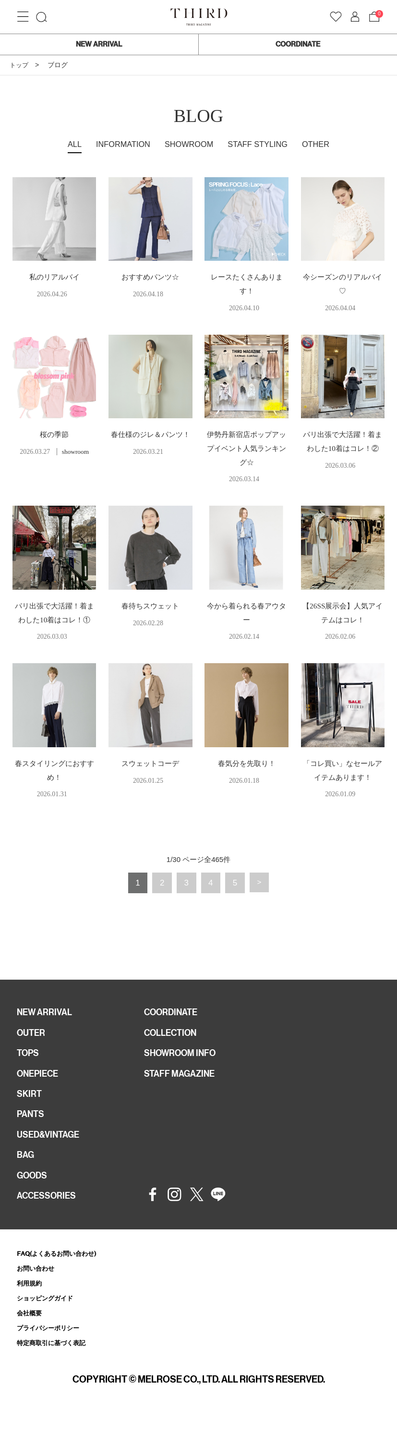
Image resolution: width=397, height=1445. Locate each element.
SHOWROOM (188, 144)
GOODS (34, 1201)
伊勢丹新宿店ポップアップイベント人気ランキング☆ (246, 448)
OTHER (325, 144)
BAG (26, 1179)
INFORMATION (117, 144)
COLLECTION (173, 1050)
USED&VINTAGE (51, 1158)
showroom (75, 451)
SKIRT (30, 1114)
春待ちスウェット (150, 606)
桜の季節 (54, 434)
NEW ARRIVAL (99, 44)
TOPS (29, 1071)
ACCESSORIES (49, 1222)
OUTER (32, 1050)
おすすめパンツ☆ (150, 277)
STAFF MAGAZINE (183, 1093)
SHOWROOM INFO (184, 1071)
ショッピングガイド (49, 1328)
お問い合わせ (38, 1296)
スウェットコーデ (150, 777)
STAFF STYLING (262, 144)
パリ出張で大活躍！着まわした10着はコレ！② (342, 448)
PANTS (32, 1136)
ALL (64, 144)
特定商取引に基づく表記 (56, 1374)
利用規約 (31, 1312)
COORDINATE (298, 44)
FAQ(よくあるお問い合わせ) (62, 1280)
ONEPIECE (40, 1093)
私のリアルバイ (54, 277)
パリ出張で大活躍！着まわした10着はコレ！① (54, 620)
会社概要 (31, 1343)
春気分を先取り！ (246, 777)
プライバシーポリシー (53, 1359)
